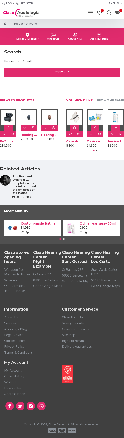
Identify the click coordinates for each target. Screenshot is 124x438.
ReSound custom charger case (8, 141)
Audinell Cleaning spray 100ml (116, 141)
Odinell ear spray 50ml (98, 223)
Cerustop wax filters (74, 141)
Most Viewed (16, 211)
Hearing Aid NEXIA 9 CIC (29, 135)
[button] (94, 150)
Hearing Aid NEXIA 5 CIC (49, 135)
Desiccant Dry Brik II (95, 141)
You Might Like (79, 100)
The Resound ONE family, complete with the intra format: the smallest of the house (24, 185)
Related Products (17, 100)
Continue (62, 73)
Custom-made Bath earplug (40, 223)
